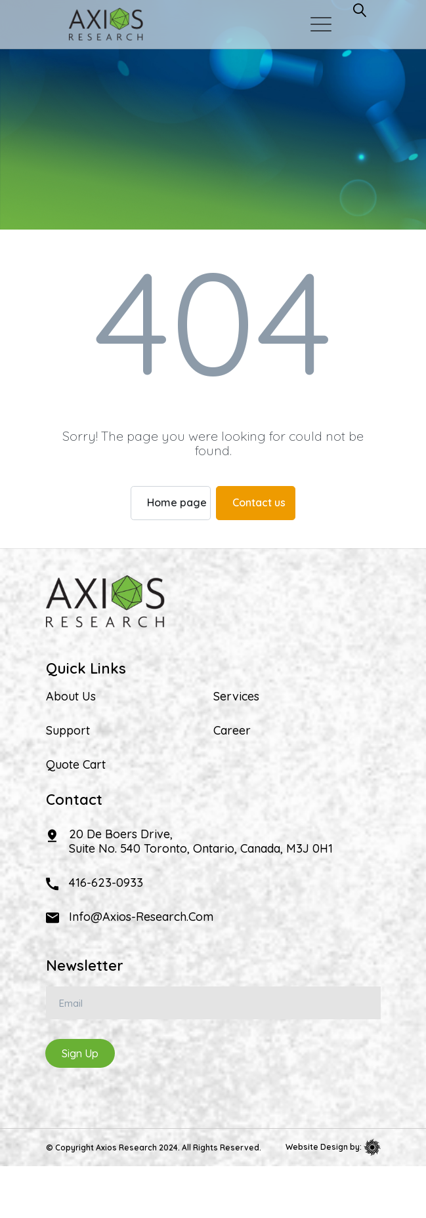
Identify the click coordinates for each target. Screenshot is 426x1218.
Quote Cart (76, 765)
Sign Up (80, 1053)
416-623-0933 (106, 882)
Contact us (259, 502)
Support (68, 730)
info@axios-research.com (141, 916)
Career (232, 730)
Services (236, 696)
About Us (71, 696)
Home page (177, 502)
